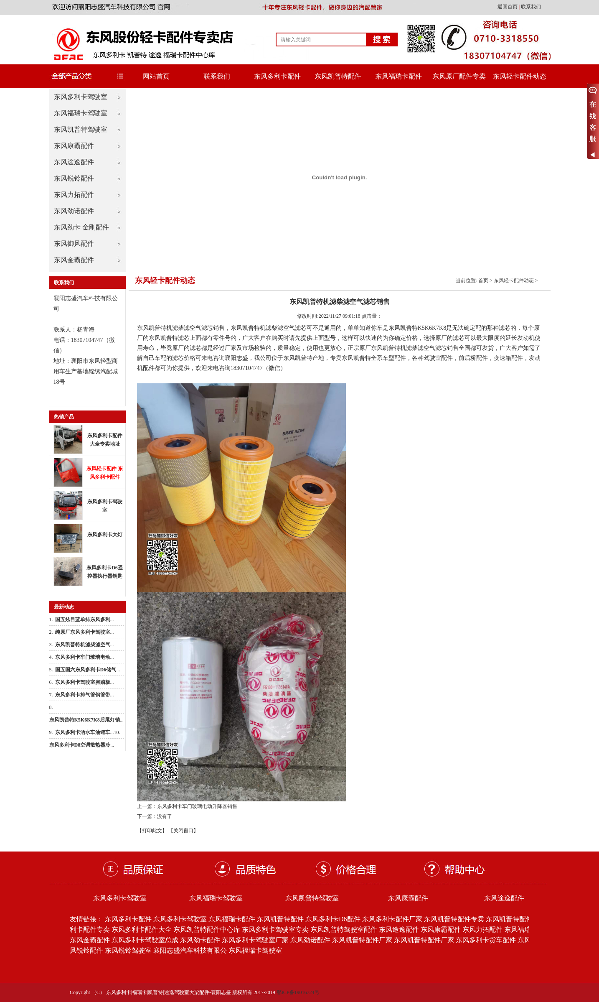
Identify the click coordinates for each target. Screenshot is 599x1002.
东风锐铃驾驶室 (128, 950)
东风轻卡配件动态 (519, 76)
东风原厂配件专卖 (459, 76)
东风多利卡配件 (277, 76)
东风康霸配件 (74, 145)
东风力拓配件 (74, 194)
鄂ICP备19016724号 (298, 992)
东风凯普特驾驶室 (80, 129)
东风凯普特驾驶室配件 (343, 929)
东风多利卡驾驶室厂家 (255, 939)
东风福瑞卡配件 (398, 76)
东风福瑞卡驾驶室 (80, 113)
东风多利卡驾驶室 (80, 96)
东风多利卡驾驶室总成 (145, 939)
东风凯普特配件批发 (516, 919)
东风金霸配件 (74, 259)
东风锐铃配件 (74, 178)
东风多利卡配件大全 (142, 929)
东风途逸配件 (74, 162)
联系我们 (531, 7)
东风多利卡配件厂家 (392, 919)
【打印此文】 (152, 831)
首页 (483, 280)
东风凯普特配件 (338, 76)
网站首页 (156, 76)
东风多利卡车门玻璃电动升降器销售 (197, 806)
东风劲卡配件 (200, 939)
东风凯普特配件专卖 (454, 919)
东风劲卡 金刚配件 (81, 227)
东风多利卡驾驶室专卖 (275, 929)
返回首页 (508, 7)
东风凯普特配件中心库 (206, 929)
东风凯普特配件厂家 (362, 939)
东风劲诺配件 (74, 210)
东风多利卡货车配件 (486, 939)
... (84, 619)
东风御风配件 (74, 243)
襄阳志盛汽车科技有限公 (190, 950)
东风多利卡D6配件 (332, 919)
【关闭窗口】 (183, 831)
